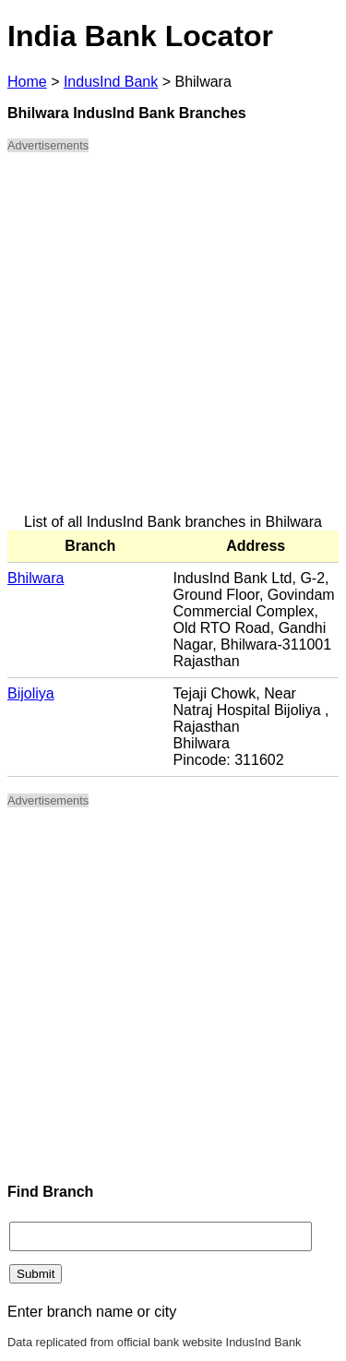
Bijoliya (30, 693)
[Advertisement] (173, 341)
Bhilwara (35, 578)
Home (27, 82)
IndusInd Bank (111, 82)
